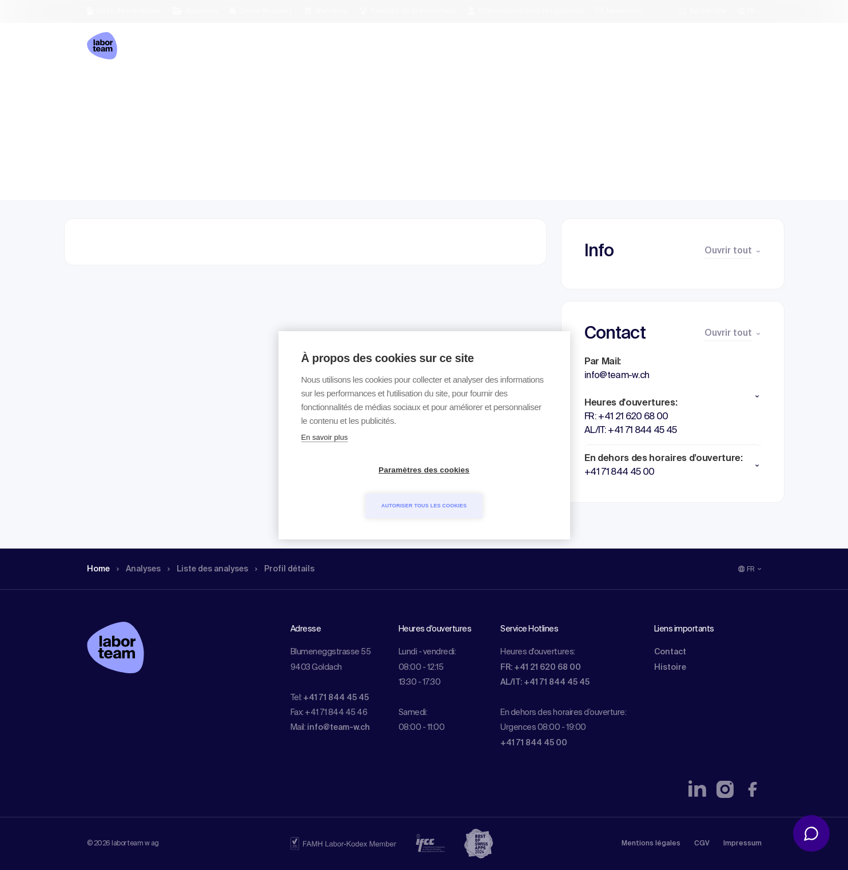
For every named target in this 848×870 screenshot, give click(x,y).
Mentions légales (651, 843)
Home (100, 88)
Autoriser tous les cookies (489, 487)
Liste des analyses (220, 88)
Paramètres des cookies (358, 487)
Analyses (144, 88)
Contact (670, 652)
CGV (702, 843)
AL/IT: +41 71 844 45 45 (545, 682)
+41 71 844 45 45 (336, 698)
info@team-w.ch (338, 728)
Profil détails (304, 88)
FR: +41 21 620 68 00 (540, 668)
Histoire (670, 668)
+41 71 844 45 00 (533, 743)
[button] (672, 396)
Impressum (742, 843)
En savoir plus (324, 455)
